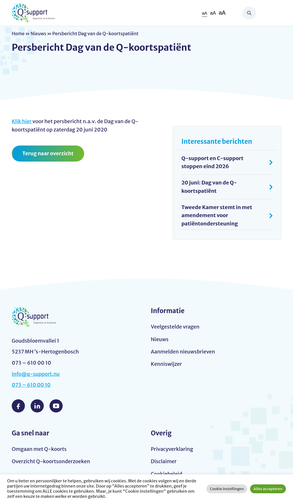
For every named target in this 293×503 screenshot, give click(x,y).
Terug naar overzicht (48, 153)
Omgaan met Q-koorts (39, 449)
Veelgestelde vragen (175, 326)
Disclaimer (164, 461)
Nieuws (39, 33)
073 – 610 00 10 (31, 385)
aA (204, 13)
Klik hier (22, 121)
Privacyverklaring (172, 449)
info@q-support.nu (36, 374)
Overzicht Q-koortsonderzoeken (51, 461)
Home (18, 33)
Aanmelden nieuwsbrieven (183, 352)
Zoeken (249, 13)
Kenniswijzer (166, 364)
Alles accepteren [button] (268, 488)
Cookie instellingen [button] (227, 488)
